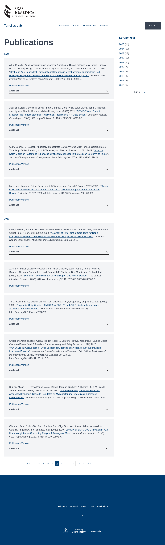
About (76, 25)
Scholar (79, 531)
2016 (121, 85)
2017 (121, 80)
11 (73, 463)
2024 (121, 49)
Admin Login (96, 531)
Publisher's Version (19, 85)
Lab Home (62, 506)
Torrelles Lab (13, 25)
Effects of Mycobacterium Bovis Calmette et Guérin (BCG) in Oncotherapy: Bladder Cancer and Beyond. (58, 189)
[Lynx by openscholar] (67, 531)
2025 (121, 44)
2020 (121, 67)
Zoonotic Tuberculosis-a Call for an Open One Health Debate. (55, 275)
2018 (121, 76)
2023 (121, 53)
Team (104, 25)
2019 (121, 71)
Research (64, 25)
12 (79, 463)
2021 (121, 62)
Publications (89, 25)
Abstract (14, 91)
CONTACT (153, 25)
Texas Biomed (82, 493)
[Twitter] (82, 515)
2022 (121, 58)
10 (67, 463)
